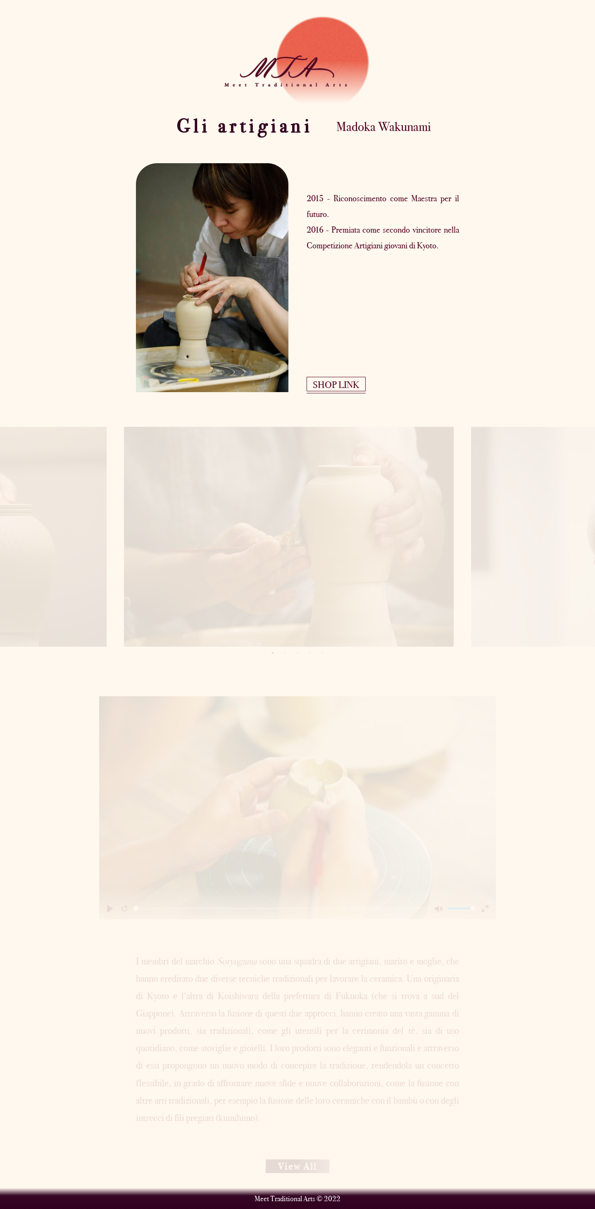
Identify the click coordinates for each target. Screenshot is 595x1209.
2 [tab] (285, 653)
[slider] (282, 908)
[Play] (110, 908)
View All (297, 1166)
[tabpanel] (297, 537)
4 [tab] (310, 653)
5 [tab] (322, 653)
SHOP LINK (336, 384)
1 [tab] (273, 653)
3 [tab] (297, 653)
